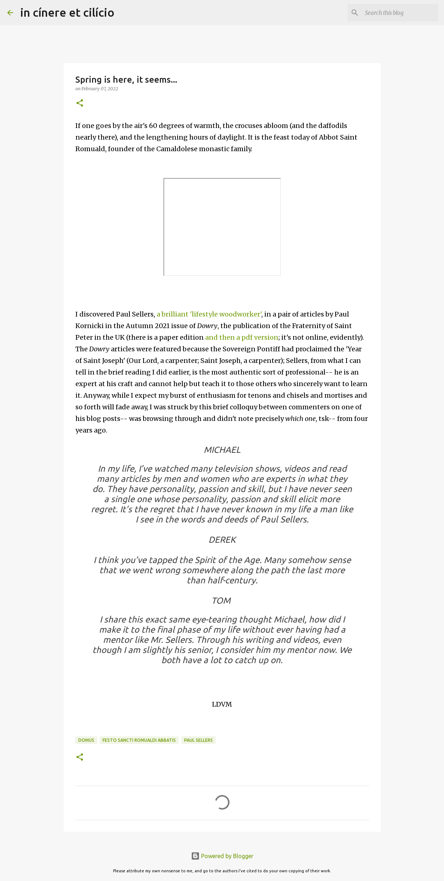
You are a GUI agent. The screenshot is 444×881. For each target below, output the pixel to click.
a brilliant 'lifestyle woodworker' (209, 314)
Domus (86, 740)
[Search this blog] (400, 12)
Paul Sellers (198, 740)
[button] (79, 103)
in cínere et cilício (67, 12)
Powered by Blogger (222, 856)
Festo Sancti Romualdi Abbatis (139, 740)
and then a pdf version (241, 337)
